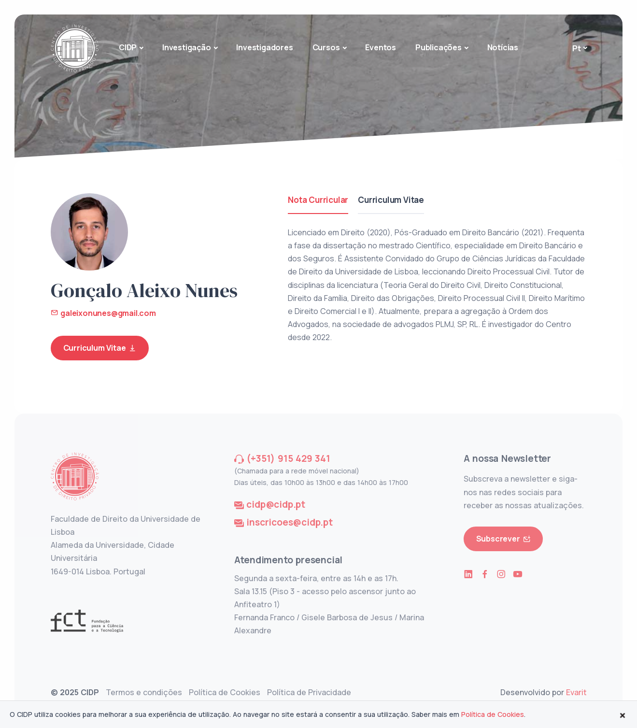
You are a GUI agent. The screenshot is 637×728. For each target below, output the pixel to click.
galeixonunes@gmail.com (103, 313)
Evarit (576, 692)
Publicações (438, 47)
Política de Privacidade (309, 692)
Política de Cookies (224, 692)
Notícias (502, 47)
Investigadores (264, 47)
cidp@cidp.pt (275, 504)
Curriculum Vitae (100, 348)
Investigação (186, 47)
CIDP (128, 47)
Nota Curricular (318, 199)
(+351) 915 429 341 (288, 458)
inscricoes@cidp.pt (289, 522)
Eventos (380, 47)
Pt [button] (576, 48)
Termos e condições (144, 692)
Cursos (326, 47)
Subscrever (503, 538)
